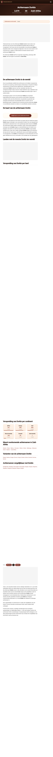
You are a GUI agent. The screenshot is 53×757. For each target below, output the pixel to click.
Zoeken (37, 635)
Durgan (8, 478)
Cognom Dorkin (11, 563)
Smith (4, 291)
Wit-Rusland (12, 202)
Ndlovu (12, 289)
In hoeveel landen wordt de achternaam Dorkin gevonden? (17, 331)
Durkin (26, 299)
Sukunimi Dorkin (11, 576)
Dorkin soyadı (10, 585)
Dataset (37, 682)
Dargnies (14, 310)
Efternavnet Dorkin (11, 573)
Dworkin (30, 299)
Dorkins (8, 418)
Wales (10, 236)
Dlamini (4, 289)
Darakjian (11, 308)
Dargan (30, 308)
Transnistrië (12, 248)
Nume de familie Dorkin (12, 580)
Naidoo (8, 291)
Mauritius (11, 252)
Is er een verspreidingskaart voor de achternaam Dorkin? (17, 340)
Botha (24, 289)
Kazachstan (12, 189)
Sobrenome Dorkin (11, 566)
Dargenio (5, 310)
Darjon (7, 468)
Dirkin (7, 409)
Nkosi (8, 289)
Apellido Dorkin (11, 551)
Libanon (11, 242)
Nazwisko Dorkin (11, 568)
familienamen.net (26, 677)
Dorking (8, 415)
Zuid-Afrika (11, 167)
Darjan (7, 462)
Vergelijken (31, 682)
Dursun (8, 487)
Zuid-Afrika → (14, 291)
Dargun (22, 310)
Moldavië (11, 245)
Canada (11, 192)
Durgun (8, 518)
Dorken (8, 412)
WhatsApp (9, 349)
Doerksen (8, 481)
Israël (10, 220)
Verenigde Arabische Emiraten (16, 217)
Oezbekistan (12, 170)
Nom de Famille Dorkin (12, 556)
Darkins (8, 299)
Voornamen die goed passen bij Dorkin (15, 542)
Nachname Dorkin (11, 558)
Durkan (23, 299)
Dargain (27, 308)
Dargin (4, 299)
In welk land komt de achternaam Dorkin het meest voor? (17, 322)
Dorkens (8, 440)
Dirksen (8, 500)
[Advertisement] (26, 33)
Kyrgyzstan (11, 214)
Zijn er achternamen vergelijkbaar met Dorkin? (15, 344)
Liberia (10, 205)
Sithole (21, 289)
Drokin (7, 434)
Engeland (11, 183)
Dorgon (8, 437)
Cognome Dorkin (11, 561)
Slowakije (11, 186)
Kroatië (11, 180)
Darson (8, 475)
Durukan (8, 521)
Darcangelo (22, 308)
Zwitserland (12, 223)
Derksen (8, 484)
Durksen (8, 512)
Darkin (7, 406)
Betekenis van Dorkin (11, 539)
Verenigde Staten (13, 177)
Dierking (8, 515)
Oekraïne (11, 195)
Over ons (18, 682)
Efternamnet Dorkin (12, 583)
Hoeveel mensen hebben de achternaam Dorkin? (15, 336)
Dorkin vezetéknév (11, 578)
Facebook (18, 349)
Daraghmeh (5, 308)
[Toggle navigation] (50, 2)
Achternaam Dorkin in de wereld (13, 531)
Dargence (35, 308)
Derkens (8, 490)
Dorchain (8, 506)
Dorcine (34, 299)
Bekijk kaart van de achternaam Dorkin (20, 115)
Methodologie (11, 682)
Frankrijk (11, 230)
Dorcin (4, 300)
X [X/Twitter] (13, 349)
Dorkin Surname (11, 553)
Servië (10, 255)
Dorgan (12, 299)
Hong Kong (11, 239)
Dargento (10, 310)
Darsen (8, 471)
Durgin (19, 299)
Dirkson (8, 503)
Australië (11, 198)
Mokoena (34, 289)
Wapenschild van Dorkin (12, 537)
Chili (10, 227)
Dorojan (8, 496)
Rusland (11, 173)
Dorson (15, 299)
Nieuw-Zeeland (12, 208)
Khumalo (17, 289)
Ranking (24, 682)
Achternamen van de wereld (10, 21)
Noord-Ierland (12, 233)
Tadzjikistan (12, 258)
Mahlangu (29, 289)
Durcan (8, 465)
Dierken (8, 509)
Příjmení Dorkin (11, 571)
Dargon (18, 310)
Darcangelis (16, 308)
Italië (10, 211)
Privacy (43, 682)
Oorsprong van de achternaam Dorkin (14, 534)
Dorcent (8, 493)
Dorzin (7, 421)
